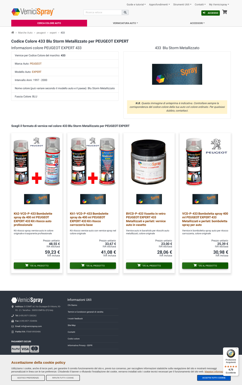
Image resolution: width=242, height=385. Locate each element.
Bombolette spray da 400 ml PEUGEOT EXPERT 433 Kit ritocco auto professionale (33, 219)
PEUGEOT (36, 63)
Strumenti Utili (181, 4)
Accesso (210, 13)
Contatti (199, 4)
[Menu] (237, 349)
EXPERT (37, 71)
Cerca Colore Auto (49, 23)
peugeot (41, 32)
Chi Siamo (72, 305)
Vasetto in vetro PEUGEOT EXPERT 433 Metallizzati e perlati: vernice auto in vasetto (146, 219)
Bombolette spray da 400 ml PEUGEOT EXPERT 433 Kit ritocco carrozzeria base (89, 219)
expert (53, 32)
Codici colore (73, 339)
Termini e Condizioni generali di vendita (85, 312)
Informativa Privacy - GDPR (80, 345)
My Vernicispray (218, 4)
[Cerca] (103, 12)
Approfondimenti (158, 4)
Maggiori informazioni (216, 371)
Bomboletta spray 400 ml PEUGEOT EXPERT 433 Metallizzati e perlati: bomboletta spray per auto (205, 219)
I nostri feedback (75, 318)
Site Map (72, 325)
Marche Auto (25, 32)
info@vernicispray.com (31, 326)
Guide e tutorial (135, 4)
